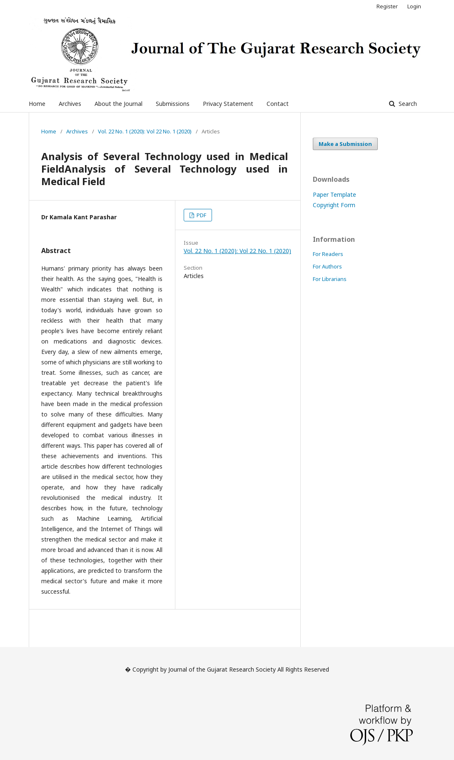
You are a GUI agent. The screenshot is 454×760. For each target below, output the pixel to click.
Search (407, 104)
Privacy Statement (228, 104)
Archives (70, 104)
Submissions (173, 104)
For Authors (327, 266)
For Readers (328, 254)
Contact (278, 104)
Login (414, 6)
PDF (200, 215)
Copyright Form (334, 205)
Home (37, 104)
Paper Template (334, 194)
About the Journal (118, 104)
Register (387, 6)
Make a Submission (345, 144)
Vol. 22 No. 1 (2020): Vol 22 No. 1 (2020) (145, 131)
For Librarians (330, 279)
